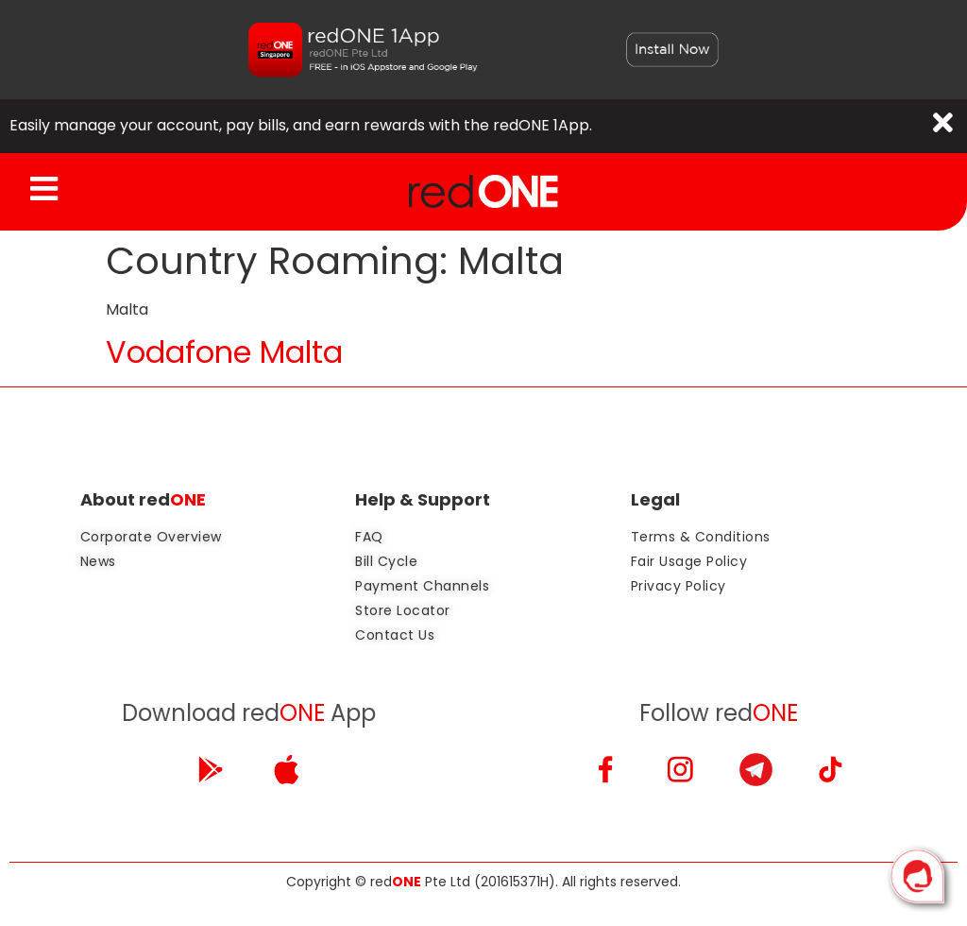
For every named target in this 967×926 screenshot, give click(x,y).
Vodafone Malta (224, 354)
